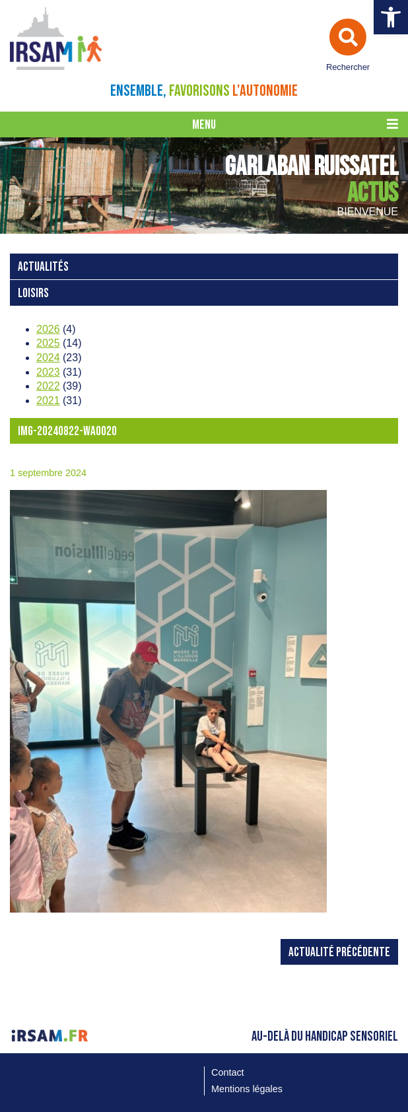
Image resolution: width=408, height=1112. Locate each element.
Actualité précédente (339, 952)
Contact (227, 1072)
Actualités (43, 267)
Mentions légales (247, 1089)
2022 (48, 386)
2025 (48, 343)
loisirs (33, 293)
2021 (48, 400)
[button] (391, 17)
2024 (48, 357)
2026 (48, 329)
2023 (48, 372)
